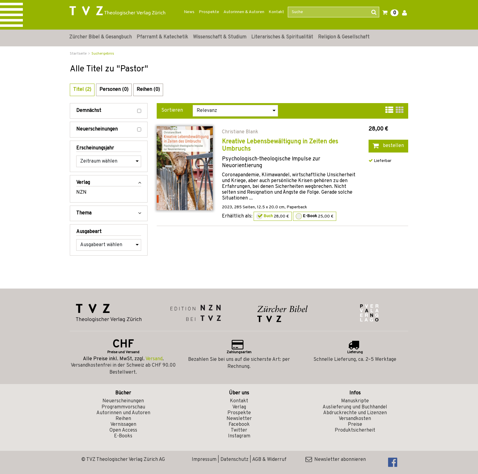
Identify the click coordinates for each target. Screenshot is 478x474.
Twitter (239, 430)
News (189, 12)
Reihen (123, 419)
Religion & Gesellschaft (343, 37)
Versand (153, 359)
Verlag (239, 407)
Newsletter (239, 419)
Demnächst (108, 111)
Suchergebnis (102, 53)
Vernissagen (123, 425)
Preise (355, 425)
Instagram (239, 436)
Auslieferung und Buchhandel (355, 407)
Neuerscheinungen (108, 129)
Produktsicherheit (355, 430)
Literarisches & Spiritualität (282, 37)
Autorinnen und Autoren (123, 413)
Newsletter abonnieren (335, 460)
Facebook (239, 425)
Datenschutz (234, 460)
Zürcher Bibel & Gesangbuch (100, 37)
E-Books (123, 436)
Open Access (123, 430)
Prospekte (209, 12)
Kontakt (276, 12)
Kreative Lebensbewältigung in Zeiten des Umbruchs (280, 145)
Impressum (204, 460)
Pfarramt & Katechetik (162, 37)
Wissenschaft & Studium (219, 37)
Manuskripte (355, 401)
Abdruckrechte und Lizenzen (355, 413)
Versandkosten (355, 419)
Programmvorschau (123, 407)
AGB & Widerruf (269, 460)
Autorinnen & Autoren (243, 12)
